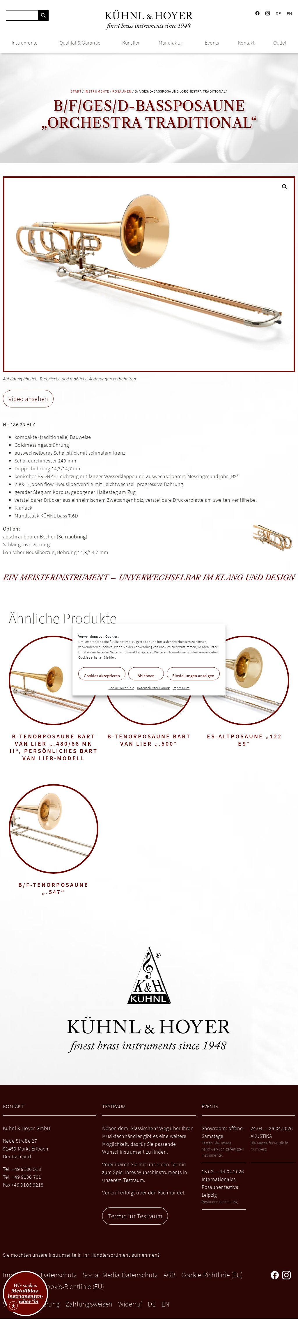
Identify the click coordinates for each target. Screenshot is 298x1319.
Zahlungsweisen (89, 1304)
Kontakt (246, 42)
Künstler (131, 42)
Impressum (181, 688)
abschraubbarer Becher (29, 536)
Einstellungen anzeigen (193, 675)
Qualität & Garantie (81, 42)
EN (289, 13)
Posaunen (122, 91)
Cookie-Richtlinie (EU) (212, 1274)
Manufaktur (172, 42)
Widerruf (130, 1304)
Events (212, 42)
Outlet (280, 42)
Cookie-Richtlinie (121, 688)
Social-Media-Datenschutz (120, 1274)
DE (278, 13)
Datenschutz (59, 1274)
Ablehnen (146, 675)
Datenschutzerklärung (153, 688)
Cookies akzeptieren (102, 675)
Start (76, 91)
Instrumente (26, 42)
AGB (169, 1274)
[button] (284, 187)
